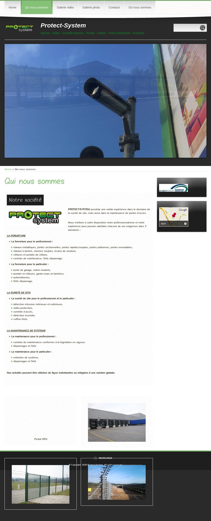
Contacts (114, 7)
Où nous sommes (140, 7)
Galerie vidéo (65, 7)
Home (12, 7)
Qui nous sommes (36, 7)
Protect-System (63, 25)
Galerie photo (91, 7)
